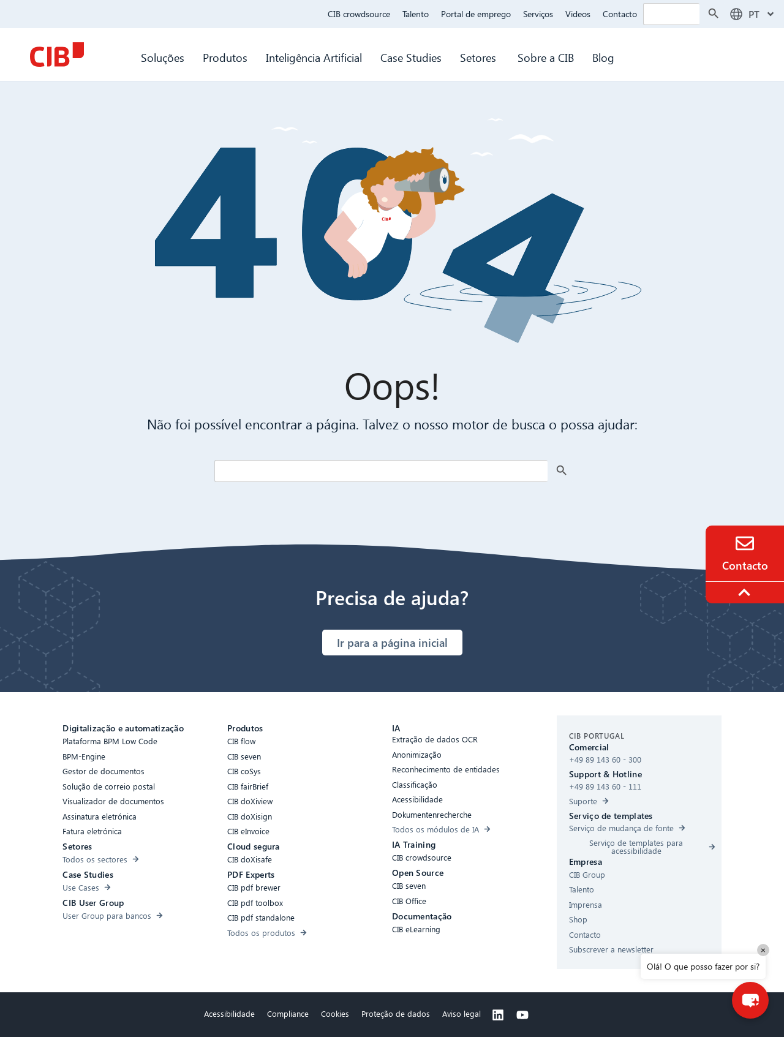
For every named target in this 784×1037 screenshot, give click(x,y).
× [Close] (763, 950)
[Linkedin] (498, 1015)
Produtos (225, 57)
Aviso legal (461, 1013)
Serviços (538, 14)
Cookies (335, 1013)
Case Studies (411, 57)
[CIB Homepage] (57, 54)
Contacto (620, 14)
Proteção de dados (395, 1013)
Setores (479, 57)
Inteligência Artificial (314, 57)
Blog (603, 57)
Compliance (288, 1013)
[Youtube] (522, 1015)
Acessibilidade (229, 1013)
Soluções (162, 57)
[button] (750, 1000)
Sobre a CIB (546, 57)
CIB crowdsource (359, 14)
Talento (415, 14)
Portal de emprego (476, 14)
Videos (577, 14)
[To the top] (746, 592)
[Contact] (745, 543)
